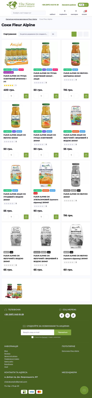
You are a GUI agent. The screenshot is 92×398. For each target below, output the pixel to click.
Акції (6, 367)
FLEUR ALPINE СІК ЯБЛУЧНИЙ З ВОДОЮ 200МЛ (13, 259)
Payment (44, 337)
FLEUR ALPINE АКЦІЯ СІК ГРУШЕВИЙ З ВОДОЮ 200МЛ (14, 197)
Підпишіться (62, 332)
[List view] (80, 34)
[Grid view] (74, 34)
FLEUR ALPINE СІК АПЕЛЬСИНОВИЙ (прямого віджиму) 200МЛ (46, 200)
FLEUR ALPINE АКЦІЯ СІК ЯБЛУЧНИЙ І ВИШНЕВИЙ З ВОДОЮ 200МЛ (75, 138)
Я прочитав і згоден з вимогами (47, 337)
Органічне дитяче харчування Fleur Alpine (21, 19)
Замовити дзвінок (69, 5)
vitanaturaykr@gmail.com (15, 382)
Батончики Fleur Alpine (70, 351)
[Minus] (6, 96)
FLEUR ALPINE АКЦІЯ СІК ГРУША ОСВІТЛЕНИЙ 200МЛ (45, 138)
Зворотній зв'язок (10, 356)
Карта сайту (8, 361)
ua (81, 5)
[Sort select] (33, 34)
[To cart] (26, 96)
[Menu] (3, 5)
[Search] (44, 13)
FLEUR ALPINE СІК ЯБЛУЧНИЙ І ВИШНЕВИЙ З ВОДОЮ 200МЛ (46, 259)
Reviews (7, 354)
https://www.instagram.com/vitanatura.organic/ (67, 315)
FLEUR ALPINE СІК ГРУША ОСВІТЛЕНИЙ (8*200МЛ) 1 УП (14, 79)
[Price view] (86, 34)
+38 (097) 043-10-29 (14, 314)
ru (86, 5)
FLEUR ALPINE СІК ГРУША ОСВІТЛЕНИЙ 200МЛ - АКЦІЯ (45, 76)
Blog (6, 351)
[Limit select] (53, 34)
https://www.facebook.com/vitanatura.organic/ (61, 315)
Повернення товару (11, 359)
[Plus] (16, 96)
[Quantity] (11, 96)
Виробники (8, 364)
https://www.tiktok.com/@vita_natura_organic (73, 315)
